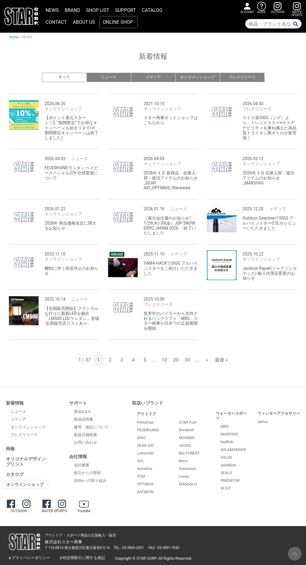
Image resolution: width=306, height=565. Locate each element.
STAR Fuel (187, 422)
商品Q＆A (82, 412)
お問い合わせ (85, 443)
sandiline (228, 465)
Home (13, 37)
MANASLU (188, 484)
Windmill (186, 430)
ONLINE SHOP (118, 22)
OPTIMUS (145, 484)
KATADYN (145, 492)
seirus (263, 422)
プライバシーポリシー (31, 558)
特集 (10, 449)
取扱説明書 (83, 419)
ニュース (108, 77)
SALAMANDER (233, 449)
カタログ (15, 474)
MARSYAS (229, 434)
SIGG (141, 438)
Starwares (187, 469)
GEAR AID (145, 446)
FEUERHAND (148, 430)
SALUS (226, 457)
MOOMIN (186, 438)
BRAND (72, 10)
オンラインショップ (197, 77)
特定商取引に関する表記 (84, 558)
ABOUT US (84, 22)
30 (187, 360)
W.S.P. (226, 488)
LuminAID (145, 453)
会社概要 (81, 465)
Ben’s (183, 461)
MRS (225, 426)
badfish (227, 442)
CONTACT (56, 22)
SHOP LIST (97, 10)
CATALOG (152, 10)
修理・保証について (91, 427)
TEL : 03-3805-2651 (128, 548)
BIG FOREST (189, 453)
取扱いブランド (147, 403)
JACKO (185, 446)
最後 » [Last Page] (221, 360)
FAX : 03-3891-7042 (164, 548)
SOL (140, 461)
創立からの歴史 (87, 473)
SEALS (226, 473)
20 (176, 360)
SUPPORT (125, 10)
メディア (153, 77)
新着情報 (15, 403)
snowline (144, 469)
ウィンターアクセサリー (279, 413)
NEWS (52, 10)
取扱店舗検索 (85, 435)
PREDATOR (230, 480)
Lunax (184, 476)
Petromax (145, 422)
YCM (141, 476)
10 (164, 360)
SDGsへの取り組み (90, 481)
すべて (64, 77)
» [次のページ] (207, 360)
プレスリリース (242, 77)
